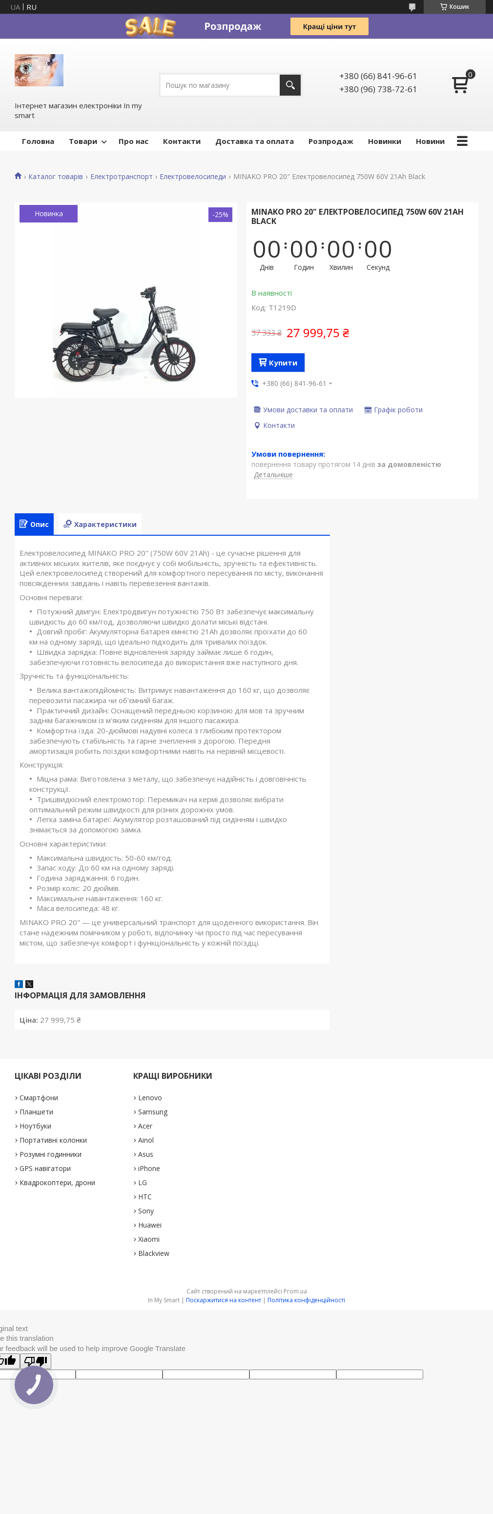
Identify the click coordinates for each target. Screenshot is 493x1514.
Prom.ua (295, 1291)
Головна (38, 141)
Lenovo (150, 1097)
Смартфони (39, 1097)
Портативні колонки (53, 1140)
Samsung (152, 1111)
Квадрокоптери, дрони (57, 1182)
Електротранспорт (121, 176)
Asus (145, 1154)
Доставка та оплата (254, 141)
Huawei (150, 1225)
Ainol (146, 1140)
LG (142, 1182)
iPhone (149, 1168)
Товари (83, 141)
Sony (146, 1210)
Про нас (133, 141)
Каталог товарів (55, 176)
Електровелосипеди (193, 176)
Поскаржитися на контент (223, 1300)
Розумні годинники (51, 1154)
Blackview (153, 1253)
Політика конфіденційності (306, 1300)
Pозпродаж (330, 141)
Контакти (182, 141)
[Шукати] (290, 85)
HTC (145, 1196)
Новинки (384, 141)
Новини (430, 141)
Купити (283, 362)
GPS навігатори (45, 1168)
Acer (145, 1125)
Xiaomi (149, 1239)
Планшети (36, 1111)
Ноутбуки (35, 1125)
